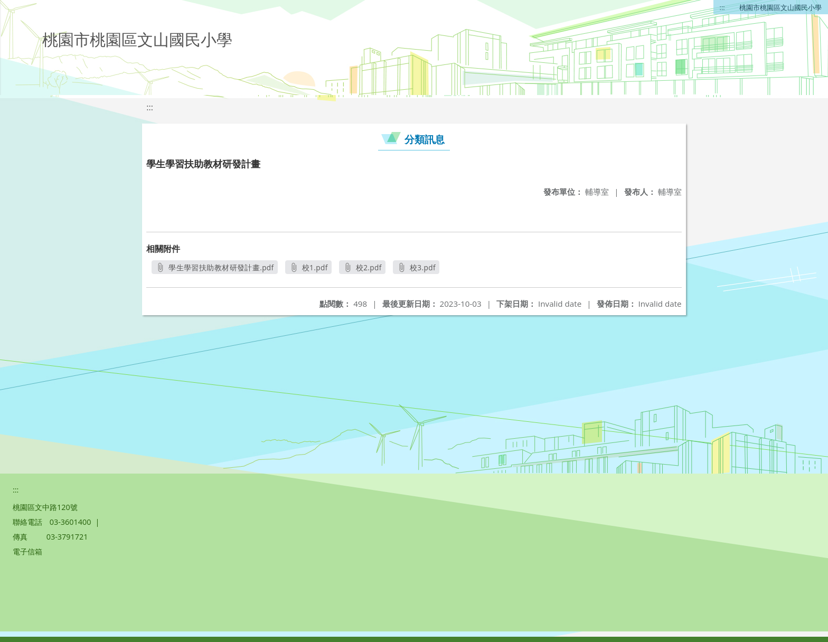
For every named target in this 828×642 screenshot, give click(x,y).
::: (722, 7)
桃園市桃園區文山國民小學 (780, 7)
